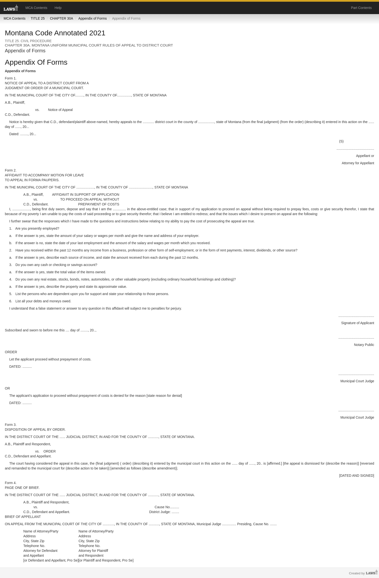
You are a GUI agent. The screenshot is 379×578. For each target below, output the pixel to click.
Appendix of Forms (92, 18)
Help (58, 8)
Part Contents (361, 8)
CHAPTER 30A (61, 18)
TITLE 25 (38, 18)
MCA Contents (36, 8)
